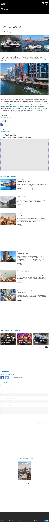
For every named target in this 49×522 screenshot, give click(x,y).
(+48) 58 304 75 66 (21, 29)
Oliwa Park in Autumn (44, 13)
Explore (24, 514)
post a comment (17, 32)
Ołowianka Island (36, 106)
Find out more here (39, 520)
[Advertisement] (29, 19)
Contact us (25, 517)
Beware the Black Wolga (39, 341)
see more (19, 188)
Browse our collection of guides (24, 484)
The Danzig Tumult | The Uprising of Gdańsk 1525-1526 (7, 341)
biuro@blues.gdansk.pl (6, 131)
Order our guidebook (24, 461)
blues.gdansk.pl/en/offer (6, 117)
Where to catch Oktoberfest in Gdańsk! (24, 341)
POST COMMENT (42, 424)
